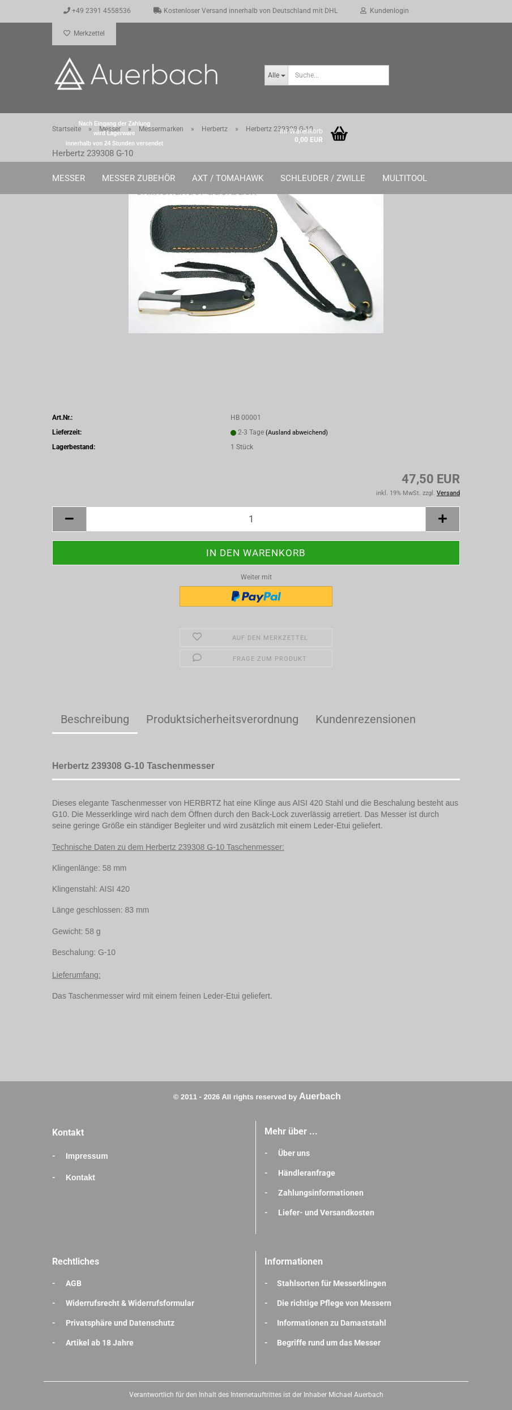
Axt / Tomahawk (227, 178)
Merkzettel (84, 33)
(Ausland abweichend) (297, 432)
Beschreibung (95, 719)
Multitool (404, 178)
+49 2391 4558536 (97, 11)
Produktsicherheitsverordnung (222, 719)
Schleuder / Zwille (322, 178)
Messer (68, 178)
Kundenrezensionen (365, 719)
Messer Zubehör (138, 178)
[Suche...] (276, 75)
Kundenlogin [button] (384, 11)
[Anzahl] (256, 519)
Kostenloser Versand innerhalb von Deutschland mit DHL (245, 11)
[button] (69, 519)
